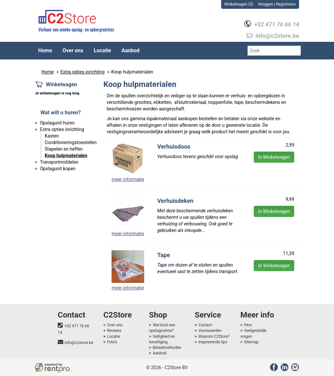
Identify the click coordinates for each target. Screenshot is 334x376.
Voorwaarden (209, 330)
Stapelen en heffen (64, 149)
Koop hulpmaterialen (66, 155)
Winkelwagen (61, 84)
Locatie (102, 50)
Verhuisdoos (173, 146)
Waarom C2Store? (214, 336)
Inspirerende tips (212, 342)
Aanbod (130, 50)
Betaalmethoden (167, 347)
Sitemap (251, 342)
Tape (163, 255)
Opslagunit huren (57, 122)
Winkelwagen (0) (238, 4)
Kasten (52, 136)
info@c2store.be (79, 342)
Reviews (114, 330)
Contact (205, 325)
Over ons (73, 50)
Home (45, 50)
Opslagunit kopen (58, 168)
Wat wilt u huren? (60, 112)
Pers (248, 325)
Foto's (112, 342)
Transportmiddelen (59, 162)
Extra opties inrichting (82, 71)
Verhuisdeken (175, 200)
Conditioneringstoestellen (71, 142)
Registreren (286, 4)
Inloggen (265, 4)
